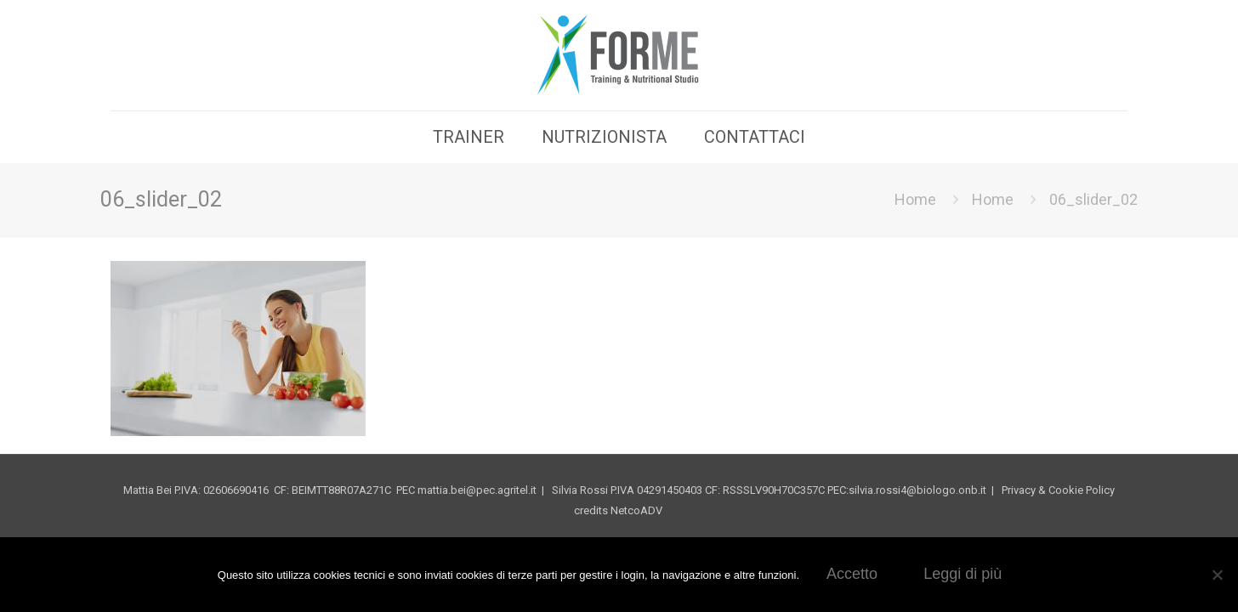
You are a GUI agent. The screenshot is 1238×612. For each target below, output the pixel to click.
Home (915, 199)
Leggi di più (962, 573)
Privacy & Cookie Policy (1058, 490)
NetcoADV (637, 510)
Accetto (851, 573)
